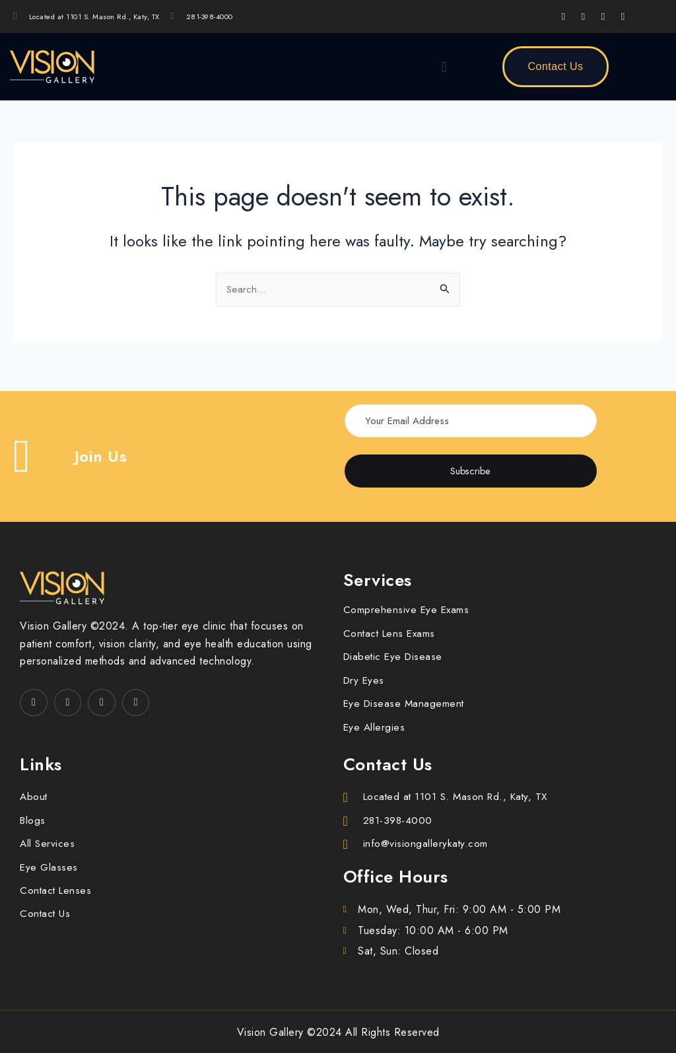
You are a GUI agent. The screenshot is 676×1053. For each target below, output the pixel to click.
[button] (444, 66)
